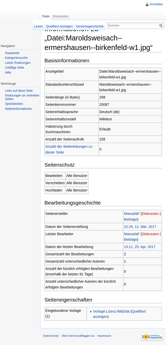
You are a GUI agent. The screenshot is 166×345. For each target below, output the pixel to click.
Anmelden (156, 4)
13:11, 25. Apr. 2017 (139, 247)
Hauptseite (12, 53)
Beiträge (130, 219)
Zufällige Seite (14, 67)
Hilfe (8, 72)
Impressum (104, 335)
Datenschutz (51, 335)
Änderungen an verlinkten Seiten (22, 97)
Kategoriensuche (16, 58)
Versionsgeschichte (89, 26)
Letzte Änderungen (17, 63)
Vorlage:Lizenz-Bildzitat (111, 311)
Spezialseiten (14, 104)
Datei (45, 16)
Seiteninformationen (18, 109)
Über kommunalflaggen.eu (78, 335)
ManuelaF (132, 214)
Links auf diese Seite (19, 90)
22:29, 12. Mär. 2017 (140, 227)
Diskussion (150, 214)
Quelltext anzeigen (59, 26)
